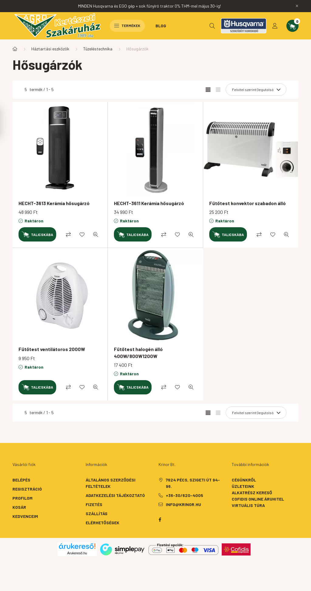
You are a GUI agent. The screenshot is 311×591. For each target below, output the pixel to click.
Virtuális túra (248, 505)
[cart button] (292, 26)
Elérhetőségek (102, 522)
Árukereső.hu (77, 553)
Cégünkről (244, 479)
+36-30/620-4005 (184, 495)
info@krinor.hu (183, 504)
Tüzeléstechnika (97, 48)
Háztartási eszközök (50, 48)
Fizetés (94, 504)
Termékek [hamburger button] (127, 25)
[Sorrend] (256, 89)
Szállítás (97, 513)
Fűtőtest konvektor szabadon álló (247, 203)
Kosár (19, 507)
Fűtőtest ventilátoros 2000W (52, 349)
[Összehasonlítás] (68, 234)
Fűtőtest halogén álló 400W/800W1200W (138, 352)
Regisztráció (27, 488)
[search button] (212, 26)
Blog (161, 25)
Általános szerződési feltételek (110, 483)
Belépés (21, 479)
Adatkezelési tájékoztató (115, 495)
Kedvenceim (25, 516)
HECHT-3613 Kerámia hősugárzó (54, 203)
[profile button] (275, 26)
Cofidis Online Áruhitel (258, 499)
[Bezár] (297, 6)
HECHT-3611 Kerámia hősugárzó (149, 203)
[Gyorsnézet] (96, 234)
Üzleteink (243, 486)
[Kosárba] (37, 234)
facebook (160, 520)
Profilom (22, 498)
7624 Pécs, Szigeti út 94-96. (193, 483)
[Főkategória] (14, 49)
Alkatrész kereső (252, 492)
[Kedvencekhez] (82, 234)
